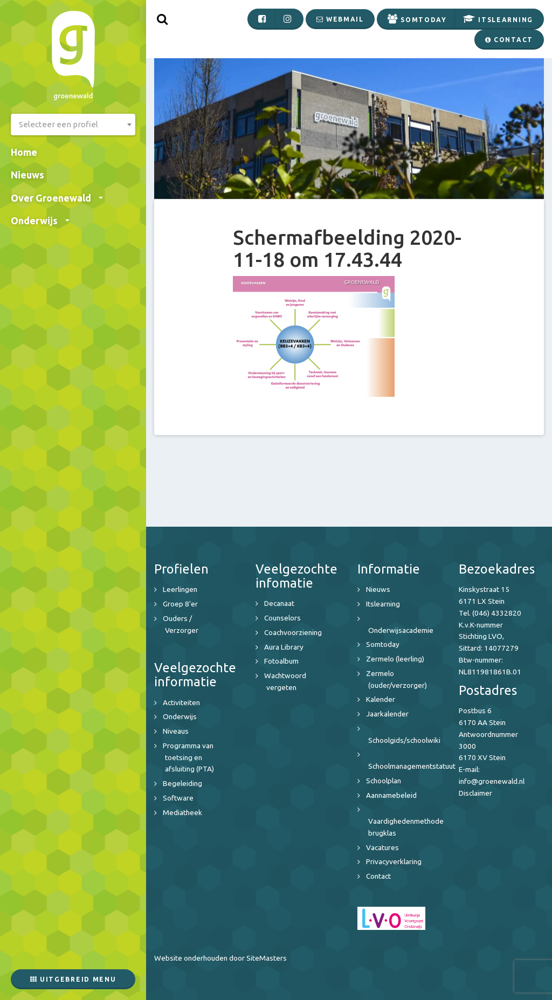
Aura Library (283, 647)
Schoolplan (383, 780)
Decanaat (279, 603)
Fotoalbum (281, 661)
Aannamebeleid (391, 795)
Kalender (380, 699)
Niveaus (176, 731)
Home (24, 152)
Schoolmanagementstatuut (412, 766)
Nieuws (27, 174)
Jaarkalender (387, 713)
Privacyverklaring (394, 861)
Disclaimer (475, 793)
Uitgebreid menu (73, 979)
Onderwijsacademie (400, 630)
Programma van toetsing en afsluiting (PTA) (188, 757)
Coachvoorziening (293, 632)
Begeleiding (182, 783)
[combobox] (73, 124)
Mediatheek (182, 812)
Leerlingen (180, 589)
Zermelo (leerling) (395, 658)
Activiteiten (181, 702)
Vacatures (382, 847)
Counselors (282, 617)
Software (178, 798)
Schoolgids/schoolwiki (404, 740)
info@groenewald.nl (492, 781)
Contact (378, 876)
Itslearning (383, 603)
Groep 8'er (180, 603)
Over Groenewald (57, 197)
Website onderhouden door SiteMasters (220, 958)
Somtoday (382, 644)
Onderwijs (40, 220)
